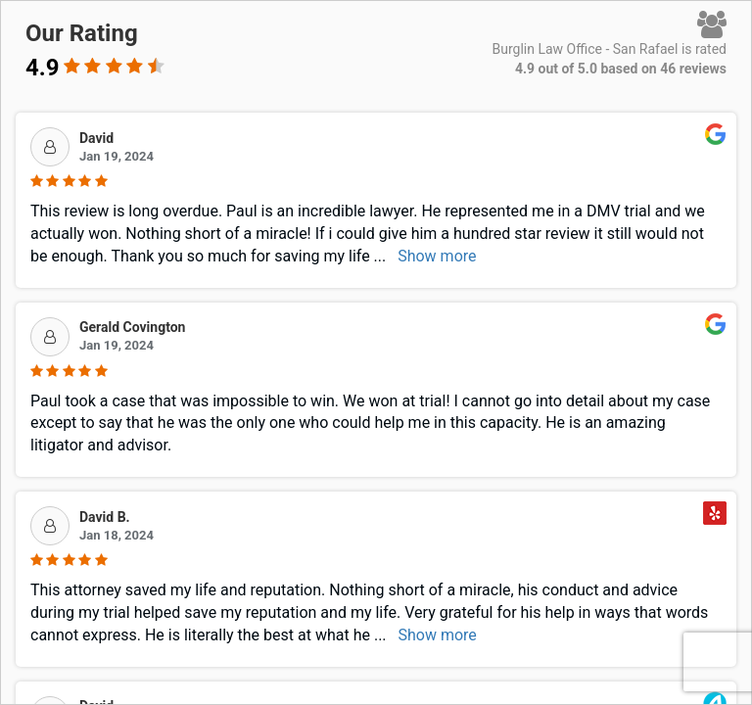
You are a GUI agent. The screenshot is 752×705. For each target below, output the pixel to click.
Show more (437, 256)
